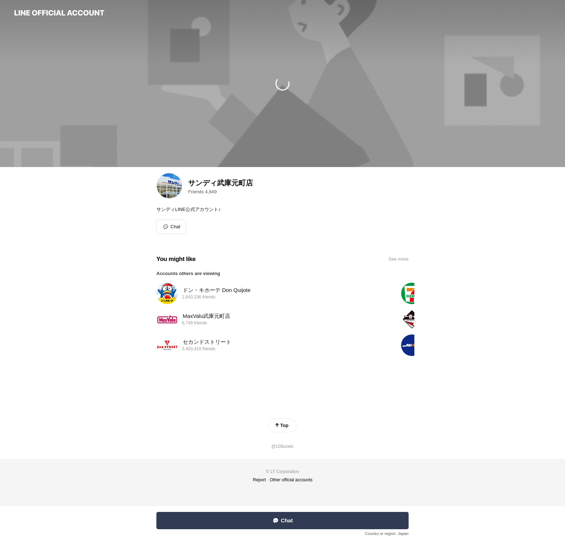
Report (259, 479)
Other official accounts (291, 479)
